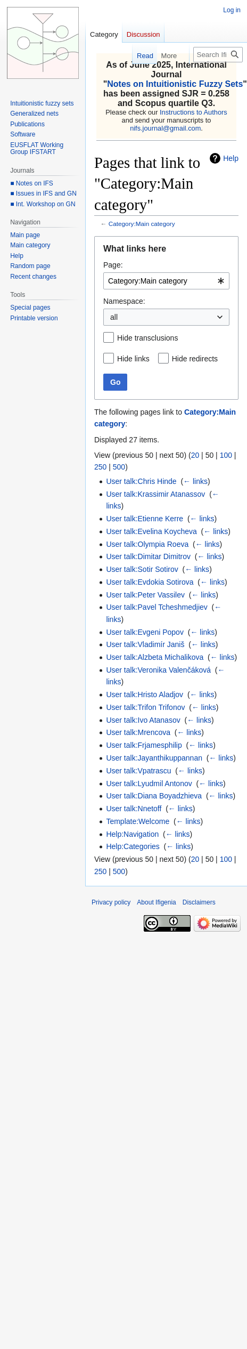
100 (226, 455)
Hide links (133, 358)
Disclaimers (199, 902)
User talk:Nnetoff (133, 808)
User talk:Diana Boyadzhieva (154, 795)
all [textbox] (114, 317)
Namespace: (124, 301)
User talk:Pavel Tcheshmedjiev (156, 607)
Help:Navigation (132, 834)
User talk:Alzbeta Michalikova (154, 657)
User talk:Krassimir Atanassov (155, 494)
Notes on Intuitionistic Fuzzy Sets (175, 83)
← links (195, 481)
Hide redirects (195, 358)
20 (195, 455)
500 (119, 467)
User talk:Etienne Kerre (144, 518)
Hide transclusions (147, 338)
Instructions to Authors (193, 112)
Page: (113, 265)
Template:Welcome (137, 821)
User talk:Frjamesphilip (144, 745)
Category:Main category (142, 223)
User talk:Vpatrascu (138, 770)
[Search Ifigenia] (218, 54)
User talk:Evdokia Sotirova (149, 582)
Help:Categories (132, 846)
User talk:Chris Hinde (141, 481)
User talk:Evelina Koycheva (151, 531)
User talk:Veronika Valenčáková (158, 670)
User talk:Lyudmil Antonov (149, 783)
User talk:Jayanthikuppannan (154, 758)
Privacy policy (111, 902)
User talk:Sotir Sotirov (142, 569)
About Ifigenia (156, 902)
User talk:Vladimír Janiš (145, 644)
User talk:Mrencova (138, 732)
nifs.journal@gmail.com (165, 128)
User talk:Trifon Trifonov (145, 707)
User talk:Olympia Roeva (147, 544)
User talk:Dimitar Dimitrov (148, 556)
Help (230, 158)
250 (100, 467)
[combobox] (166, 280)
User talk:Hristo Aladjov (144, 694)
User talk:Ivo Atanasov (143, 720)
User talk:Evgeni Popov (145, 632)
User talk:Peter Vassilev (145, 595)
